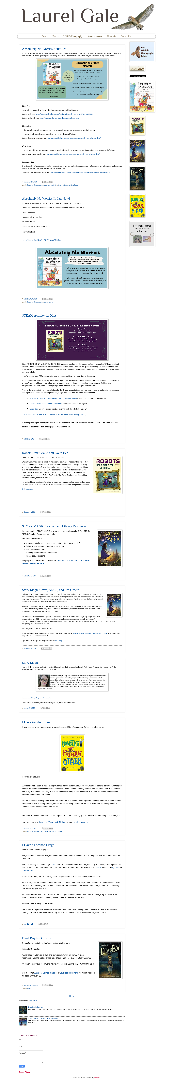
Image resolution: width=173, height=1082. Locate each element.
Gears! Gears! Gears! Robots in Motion (45, 404)
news (60, 831)
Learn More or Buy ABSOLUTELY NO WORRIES (41, 240)
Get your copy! (28, 489)
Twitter (98, 868)
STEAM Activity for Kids (39, 315)
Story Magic (30, 662)
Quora (115, 868)
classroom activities (50, 185)
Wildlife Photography (73, 36)
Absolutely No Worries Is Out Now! (46, 198)
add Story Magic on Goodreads (39, 698)
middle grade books (50, 831)
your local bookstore (100, 633)
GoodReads (27, 870)
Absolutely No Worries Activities (44, 49)
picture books (73, 185)
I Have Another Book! (37, 722)
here (53, 865)
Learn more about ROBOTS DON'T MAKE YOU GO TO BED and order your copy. (54, 415)
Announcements (94, 36)
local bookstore (81, 822)
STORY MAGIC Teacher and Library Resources (54, 526)
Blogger (97, 1077)
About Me (111, 36)
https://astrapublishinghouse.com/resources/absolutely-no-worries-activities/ (74, 138)
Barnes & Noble (85, 633)
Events (55, 36)
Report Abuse (24, 1072)
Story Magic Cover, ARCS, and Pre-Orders (50, 590)
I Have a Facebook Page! (38, 845)
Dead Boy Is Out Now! (37, 938)
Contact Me (126, 36)
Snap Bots (34, 409)
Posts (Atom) (32, 1001)
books (29, 185)
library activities (63, 185)
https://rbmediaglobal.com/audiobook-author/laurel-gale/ (59, 118)
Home (72, 996)
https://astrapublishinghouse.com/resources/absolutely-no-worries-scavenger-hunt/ (80, 172)
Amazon (75, 633)
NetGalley (58, 641)
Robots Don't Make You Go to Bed (45, 453)
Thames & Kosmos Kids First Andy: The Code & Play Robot (53, 398)
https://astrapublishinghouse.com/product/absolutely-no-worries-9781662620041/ (64, 114)
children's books (37, 185)
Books (45, 36)
